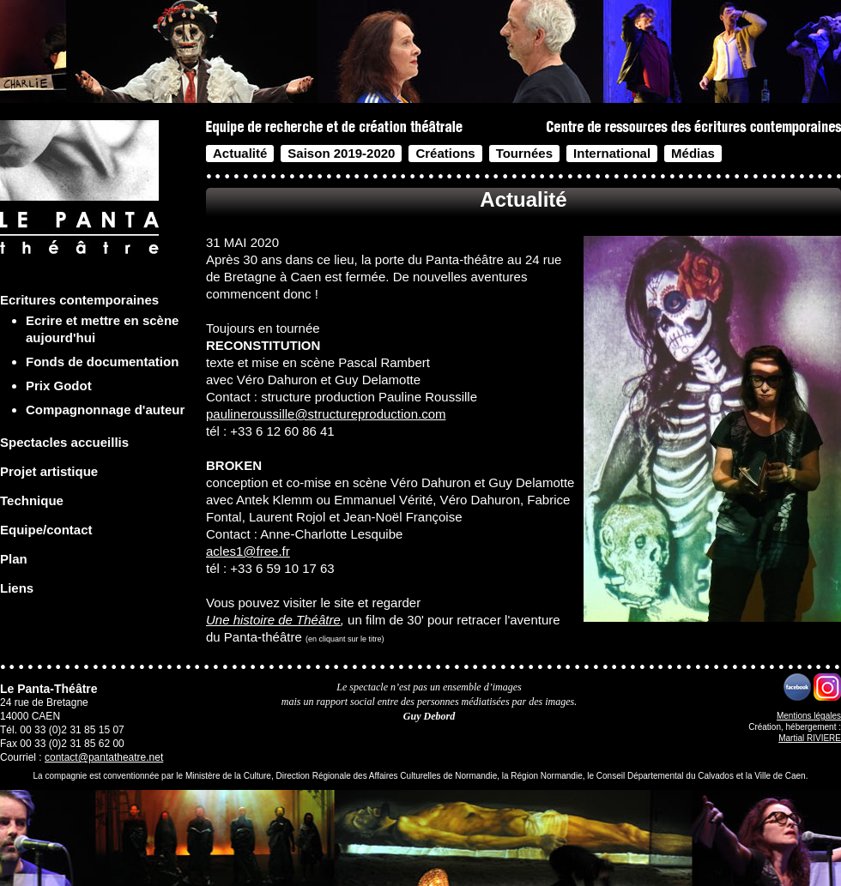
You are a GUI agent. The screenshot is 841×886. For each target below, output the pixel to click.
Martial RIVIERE (809, 738)
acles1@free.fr (248, 551)
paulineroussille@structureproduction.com (326, 414)
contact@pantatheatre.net (104, 757)
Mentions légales (809, 715)
